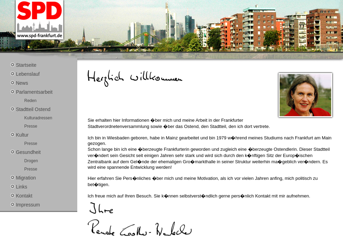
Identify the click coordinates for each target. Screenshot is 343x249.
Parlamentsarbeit (31, 92)
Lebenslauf (24, 74)
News (19, 83)
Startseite (23, 65)
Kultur (19, 135)
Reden (30, 100)
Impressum (25, 205)
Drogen (31, 160)
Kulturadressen (38, 118)
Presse (30, 126)
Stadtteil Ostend (30, 109)
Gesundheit (25, 152)
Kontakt (21, 196)
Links (18, 187)
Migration (23, 178)
